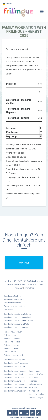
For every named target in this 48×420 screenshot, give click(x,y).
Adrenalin (33, 381)
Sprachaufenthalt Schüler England (17, 317)
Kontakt (19, 288)
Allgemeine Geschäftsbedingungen (24, 408)
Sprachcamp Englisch (12, 296)
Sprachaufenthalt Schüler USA (16, 327)
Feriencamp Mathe (11, 345)
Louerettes (33, 378)
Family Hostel (34, 371)
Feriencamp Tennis (11, 348)
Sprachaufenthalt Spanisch (14, 366)
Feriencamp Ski (10, 352)
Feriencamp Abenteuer (13, 332)
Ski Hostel (33, 388)
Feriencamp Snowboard (13, 355)
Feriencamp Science (11, 338)
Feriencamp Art (10, 335)
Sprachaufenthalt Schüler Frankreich (18, 321)
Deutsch (7, 4)
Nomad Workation (36, 394)
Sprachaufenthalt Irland (13, 374)
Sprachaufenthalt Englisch (14, 360)
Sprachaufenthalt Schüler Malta (16, 324)
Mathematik (8, 309)
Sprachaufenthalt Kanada (14, 384)
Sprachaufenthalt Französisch (16, 363)
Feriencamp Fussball (12, 342)
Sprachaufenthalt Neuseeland (15, 388)
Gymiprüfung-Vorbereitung (14, 306)
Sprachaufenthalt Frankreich (15, 371)
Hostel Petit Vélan (36, 374)
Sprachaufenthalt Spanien (14, 378)
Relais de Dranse (35, 384)
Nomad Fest (34, 391)
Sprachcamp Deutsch (12, 303)
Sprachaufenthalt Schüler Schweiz (17, 314)
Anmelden (29, 288)
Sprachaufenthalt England (14, 381)
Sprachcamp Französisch (14, 299)
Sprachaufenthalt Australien (15, 391)
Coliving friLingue (36, 397)
